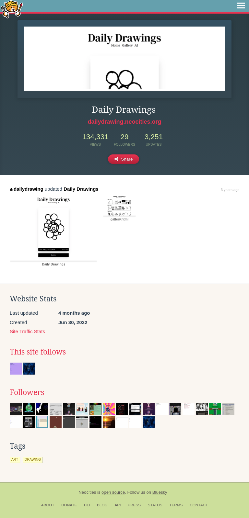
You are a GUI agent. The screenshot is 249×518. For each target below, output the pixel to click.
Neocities (87, 492)
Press (134, 505)
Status (155, 505)
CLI (87, 505)
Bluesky (159, 492)
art (14, 459)
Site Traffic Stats (27, 331)
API (117, 505)
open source (113, 492)
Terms (176, 505)
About (47, 505)
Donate (69, 505)
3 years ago (230, 190)
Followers (27, 392)
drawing (33, 459)
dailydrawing (26, 189)
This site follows (38, 352)
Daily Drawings (81, 189)
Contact (199, 505)
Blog (102, 505)
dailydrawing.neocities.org (124, 121)
